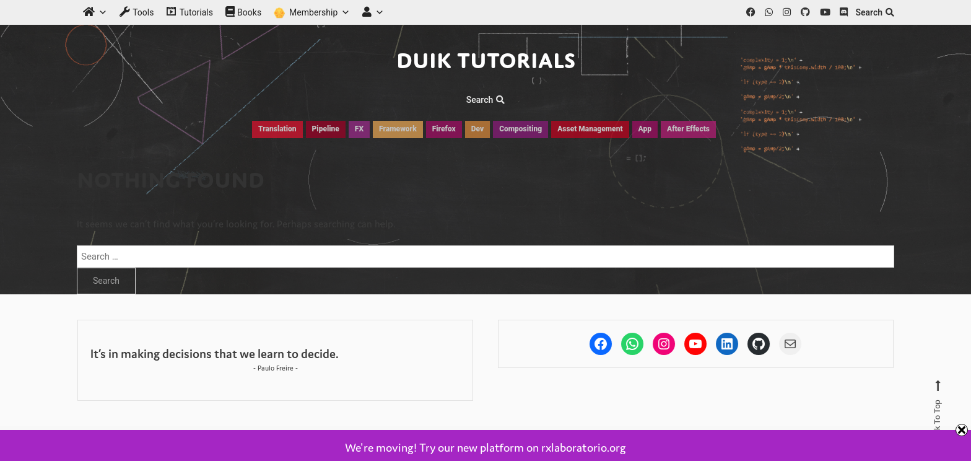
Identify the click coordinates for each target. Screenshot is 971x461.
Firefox (444, 129)
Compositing (520, 129)
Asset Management (589, 129)
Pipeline (325, 129)
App (644, 129)
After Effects (688, 129)
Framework (398, 129)
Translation (277, 129)
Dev (477, 129)
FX (359, 129)
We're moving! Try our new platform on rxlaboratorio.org (485, 447)
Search (874, 12)
